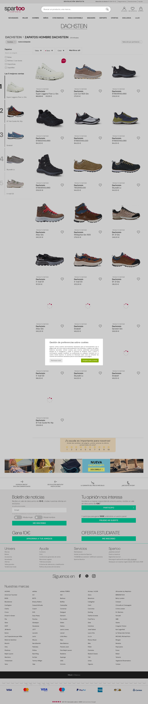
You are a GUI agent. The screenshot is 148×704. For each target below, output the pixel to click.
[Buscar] (107, 9)
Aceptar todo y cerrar (90, 360)
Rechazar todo (56, 360)
